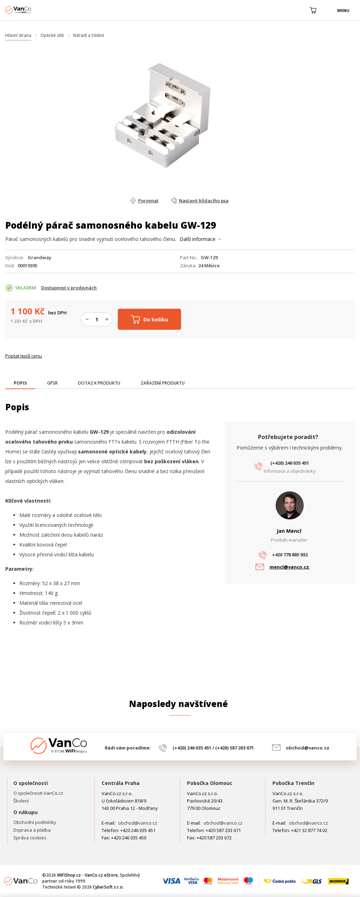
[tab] (20, 383)
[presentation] (20, 383)
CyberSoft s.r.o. (108, 887)
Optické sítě (52, 35)
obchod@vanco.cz (307, 748)
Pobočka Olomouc (209, 783)
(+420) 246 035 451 (289, 463)
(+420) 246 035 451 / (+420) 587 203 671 (213, 748)
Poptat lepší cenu (23, 356)
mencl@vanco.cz (290, 567)
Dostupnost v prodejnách (69, 287)
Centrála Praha (121, 783)
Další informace (198, 239)
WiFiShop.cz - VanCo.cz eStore (31, 10)
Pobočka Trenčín (293, 783)
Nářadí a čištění (88, 35)
